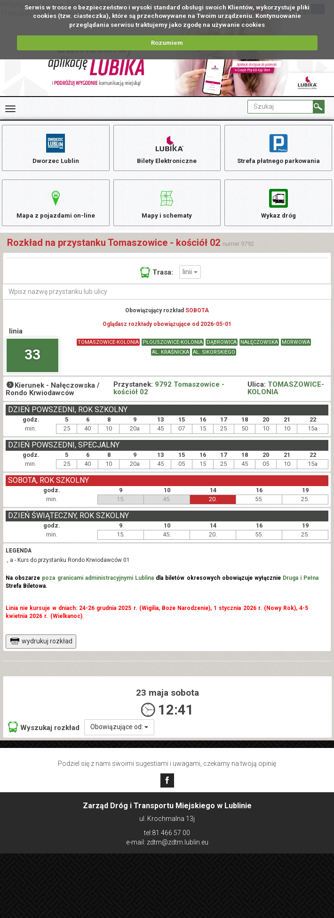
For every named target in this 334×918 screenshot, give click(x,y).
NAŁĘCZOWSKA (259, 350)
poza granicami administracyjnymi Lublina (98, 585)
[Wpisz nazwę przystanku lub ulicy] (167, 300)
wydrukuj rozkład (41, 648)
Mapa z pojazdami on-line (55, 207)
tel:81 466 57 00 (167, 833)
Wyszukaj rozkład (44, 734)
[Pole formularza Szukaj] (280, 107)
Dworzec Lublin (56, 148)
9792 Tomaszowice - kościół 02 (168, 396)
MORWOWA (296, 350)
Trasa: (156, 280)
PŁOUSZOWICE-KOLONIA (173, 350)
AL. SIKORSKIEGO (214, 360)
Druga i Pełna (300, 585)
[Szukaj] (319, 107)
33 (32, 362)
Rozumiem (167, 42)
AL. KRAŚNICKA (170, 360)
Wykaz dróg (278, 207)
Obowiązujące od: (119, 734)
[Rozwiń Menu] (10, 109)
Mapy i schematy (167, 207)
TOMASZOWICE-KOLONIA (108, 350)
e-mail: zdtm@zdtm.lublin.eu (167, 842)
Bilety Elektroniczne (167, 148)
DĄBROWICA (222, 350)
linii (190, 279)
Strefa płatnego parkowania (278, 148)
